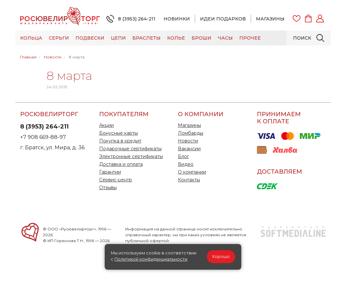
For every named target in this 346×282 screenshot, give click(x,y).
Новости (188, 141)
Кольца (31, 38)
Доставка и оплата (121, 164)
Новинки (177, 19)
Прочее (250, 38)
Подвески (89, 38)
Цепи (118, 38)
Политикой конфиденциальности (150, 259)
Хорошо (221, 256)
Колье (176, 38)
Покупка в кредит (120, 141)
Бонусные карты (118, 133)
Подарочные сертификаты (130, 149)
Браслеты (146, 38)
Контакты (189, 180)
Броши (201, 38)
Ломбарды (190, 133)
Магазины (270, 19)
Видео (185, 164)
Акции (106, 125)
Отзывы (108, 187)
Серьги (59, 38)
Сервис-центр (115, 180)
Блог (183, 156)
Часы (225, 38)
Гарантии (110, 172)
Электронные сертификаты (131, 156)
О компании (192, 172)
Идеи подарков (223, 19)
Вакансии (189, 149)
